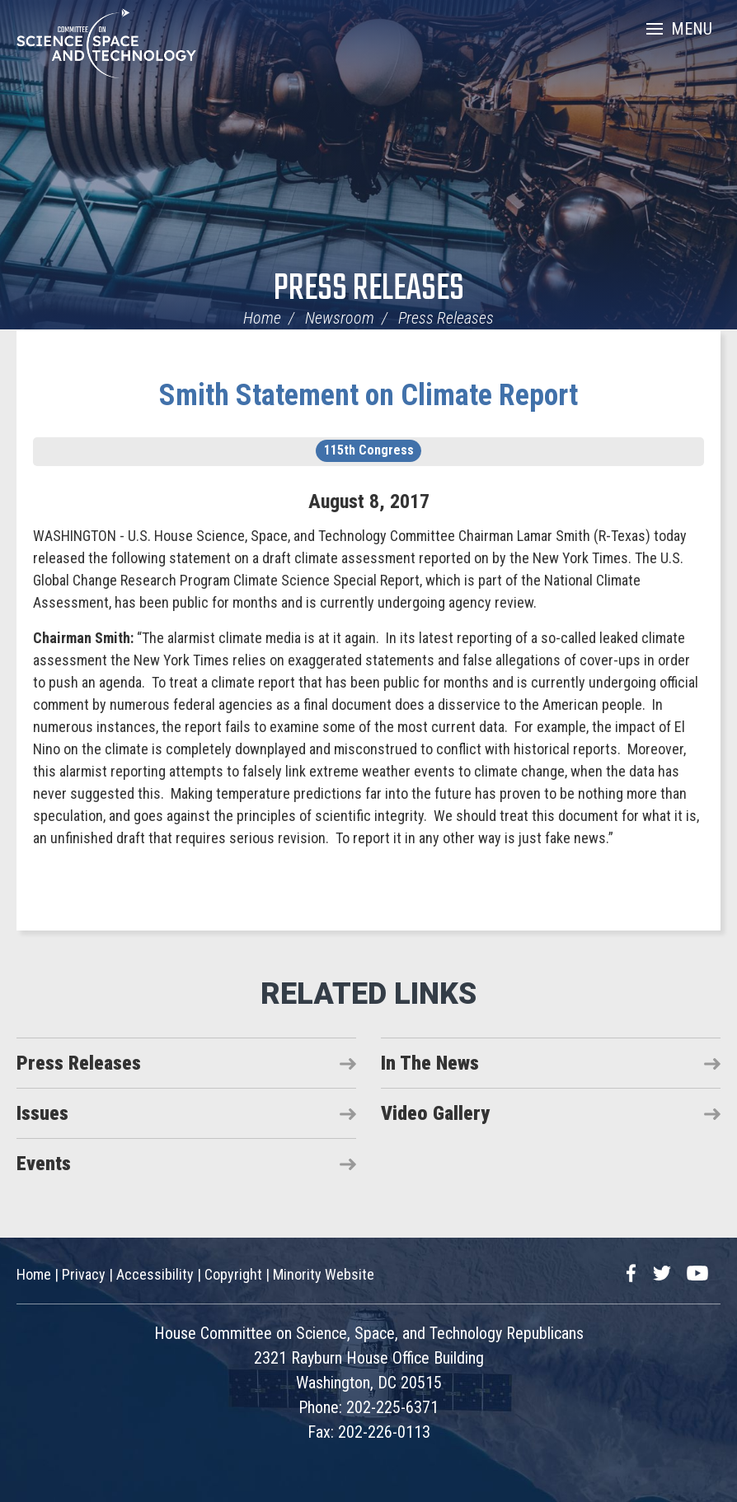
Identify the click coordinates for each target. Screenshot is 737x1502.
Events (43, 1163)
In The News (430, 1063)
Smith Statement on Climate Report (368, 395)
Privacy (84, 1274)
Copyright (233, 1274)
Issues (42, 1113)
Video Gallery (435, 1113)
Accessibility (155, 1274)
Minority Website (323, 1274)
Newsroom (339, 318)
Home (262, 318)
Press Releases (369, 289)
